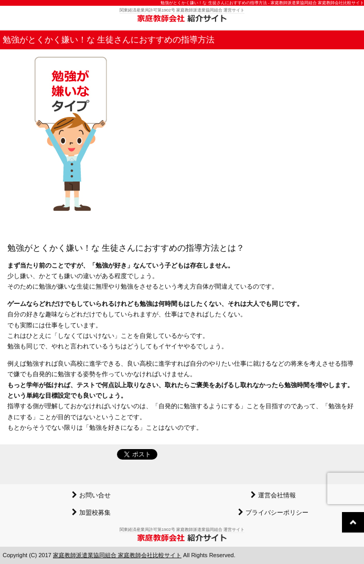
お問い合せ (95, 495)
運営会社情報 (277, 495)
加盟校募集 (95, 512)
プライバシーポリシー (276, 512)
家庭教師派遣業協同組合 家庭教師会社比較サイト (117, 555)
